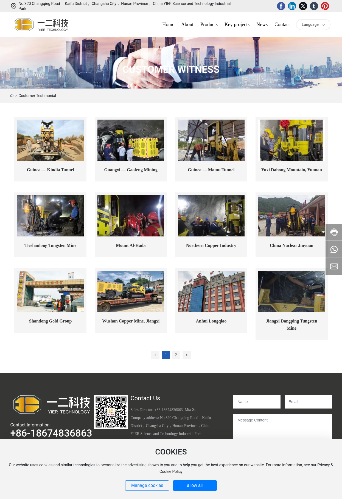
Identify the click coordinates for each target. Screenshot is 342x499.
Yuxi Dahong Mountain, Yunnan (291, 169)
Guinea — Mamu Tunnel (211, 169)
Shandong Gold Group (50, 321)
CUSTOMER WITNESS (171, 70)
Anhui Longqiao (211, 321)
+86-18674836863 (51, 433)
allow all (195, 485)
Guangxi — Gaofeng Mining (130, 169)
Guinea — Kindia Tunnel (50, 169)
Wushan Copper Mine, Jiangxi (130, 321)
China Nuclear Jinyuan (291, 245)
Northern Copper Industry (211, 245)
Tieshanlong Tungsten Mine (50, 245)
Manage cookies (147, 485)
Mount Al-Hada (131, 245)
